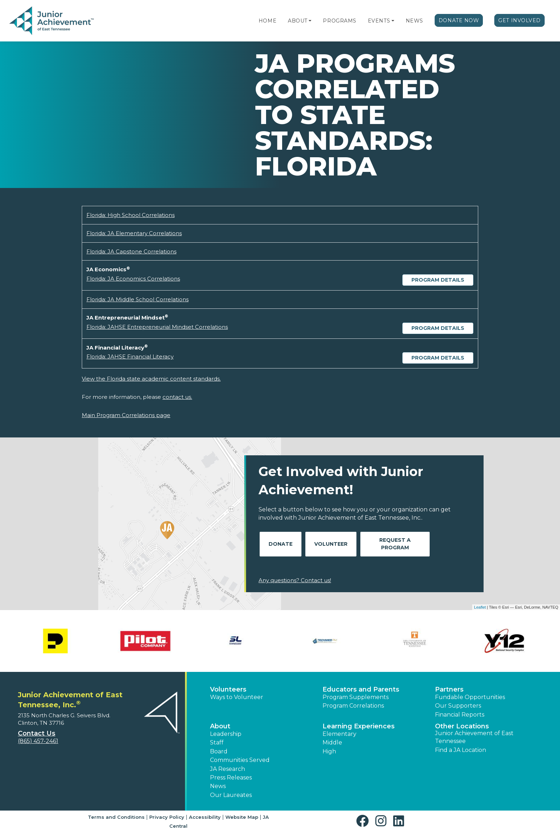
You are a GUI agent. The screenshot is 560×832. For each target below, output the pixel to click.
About (298, 21)
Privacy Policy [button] (166, 817)
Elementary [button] (339, 734)
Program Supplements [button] (355, 697)
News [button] (218, 786)
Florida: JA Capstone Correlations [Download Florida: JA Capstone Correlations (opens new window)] (131, 251)
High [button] (329, 751)
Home (267, 21)
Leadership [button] (225, 734)
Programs (339, 21)
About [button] (220, 726)
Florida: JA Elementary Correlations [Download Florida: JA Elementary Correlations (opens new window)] (134, 233)
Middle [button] (332, 742)
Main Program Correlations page (126, 415)
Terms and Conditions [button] (116, 817)
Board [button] (219, 751)
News (414, 21)
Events (379, 21)
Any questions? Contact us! (295, 580)
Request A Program (395, 544)
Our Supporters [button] (458, 705)
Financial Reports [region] (459, 714)
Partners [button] (449, 689)
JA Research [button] (227, 769)
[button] (310, 21)
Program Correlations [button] (353, 705)
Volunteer (331, 544)
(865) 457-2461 (38, 741)
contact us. (177, 396)
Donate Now (459, 20)
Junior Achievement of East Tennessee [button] (474, 737)
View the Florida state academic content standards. (151, 378)
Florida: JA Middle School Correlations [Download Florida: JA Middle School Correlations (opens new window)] (137, 299)
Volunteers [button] (228, 689)
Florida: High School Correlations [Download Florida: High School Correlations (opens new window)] (130, 215)
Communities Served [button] (240, 760)
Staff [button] (217, 742)
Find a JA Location (460, 750)
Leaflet (480, 607)
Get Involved (519, 20)
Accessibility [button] (205, 817)
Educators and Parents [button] (360, 689)
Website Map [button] (241, 817)
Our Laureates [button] (231, 795)
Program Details (437, 280)
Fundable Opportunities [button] (470, 697)
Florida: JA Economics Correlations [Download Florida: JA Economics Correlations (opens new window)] (133, 278)
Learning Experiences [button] (358, 726)
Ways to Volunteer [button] (236, 697)
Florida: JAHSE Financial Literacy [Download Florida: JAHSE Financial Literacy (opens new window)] (130, 356)
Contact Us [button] (36, 733)
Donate (280, 544)
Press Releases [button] (231, 777)
